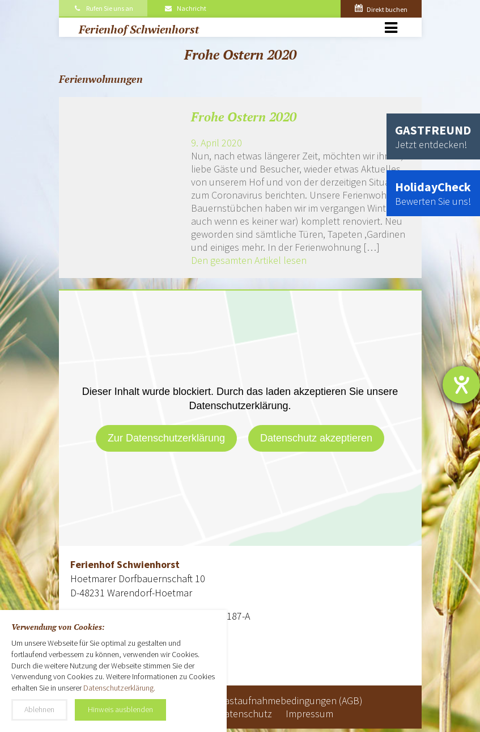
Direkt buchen (381, 9)
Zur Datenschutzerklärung (166, 438)
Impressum (309, 713)
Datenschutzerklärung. (119, 688)
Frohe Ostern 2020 (243, 116)
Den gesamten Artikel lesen (249, 260)
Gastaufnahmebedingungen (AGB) (290, 700)
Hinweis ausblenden (120, 709)
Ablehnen (39, 709)
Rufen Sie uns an (103, 8)
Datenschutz (245, 713)
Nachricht (184, 8)
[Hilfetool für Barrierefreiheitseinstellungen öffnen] (461, 384)
